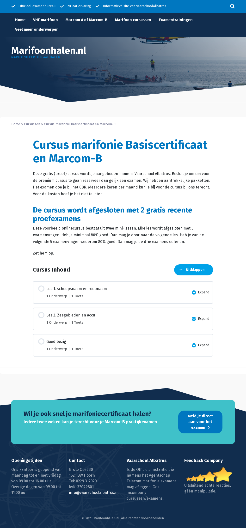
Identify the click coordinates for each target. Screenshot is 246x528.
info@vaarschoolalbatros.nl (93, 492)
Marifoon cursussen (133, 20)
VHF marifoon (45, 20)
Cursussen (32, 124)
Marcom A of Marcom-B (86, 20)
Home (20, 20)
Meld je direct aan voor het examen (200, 422)
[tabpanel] (123, 213)
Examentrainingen (176, 20)
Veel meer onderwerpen (37, 29)
